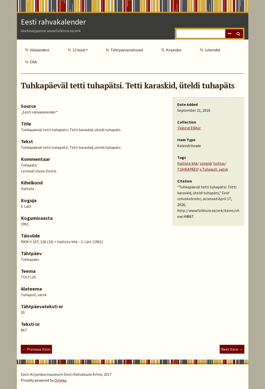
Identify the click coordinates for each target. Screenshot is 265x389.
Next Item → (232, 349)
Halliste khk (187, 163)
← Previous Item (36, 349)
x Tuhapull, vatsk (214, 169)
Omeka (60, 380)
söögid (205, 163)
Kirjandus (174, 49)
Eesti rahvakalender (53, 22)
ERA (33, 61)
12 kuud (79, 49)
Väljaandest (40, 49)
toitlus (219, 163)
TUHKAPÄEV (187, 169)
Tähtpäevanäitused (127, 49)
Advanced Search (229, 33)
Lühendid (212, 49)
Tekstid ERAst (189, 127)
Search (238, 33)
